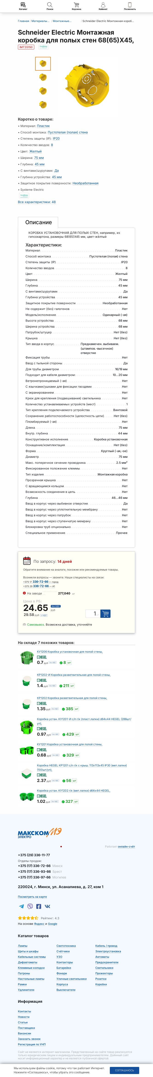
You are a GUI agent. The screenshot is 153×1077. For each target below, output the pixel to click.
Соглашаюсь (124, 1070)
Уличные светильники (72, 972)
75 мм (38, 155)
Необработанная (85, 179)
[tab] (38, 217)
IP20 (56, 138)
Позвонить (130, 6)
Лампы (22, 939)
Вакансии (24, 1026)
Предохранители (106, 955)
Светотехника (66, 939)
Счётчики (63, 944)
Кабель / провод (106, 939)
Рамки (22, 977)
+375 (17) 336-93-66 (38, 865)
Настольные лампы (31, 972)
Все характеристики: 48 (35, 197)
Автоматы (102, 950)
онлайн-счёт (126, 841)
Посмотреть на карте (32, 890)
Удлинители (26, 983)
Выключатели (66, 983)
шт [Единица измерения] (98, 609)
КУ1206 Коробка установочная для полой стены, (70, 646)
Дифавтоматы (27, 955)
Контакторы (65, 955)
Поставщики (26, 1021)
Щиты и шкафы (28, 944)
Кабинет (103, 6)
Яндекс (39, 917)
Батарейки (64, 961)
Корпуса (62, 977)
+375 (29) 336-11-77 (33, 850)
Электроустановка (108, 944)
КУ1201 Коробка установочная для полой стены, (69, 739)
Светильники (104, 961)
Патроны (24, 966)
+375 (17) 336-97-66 (40, 871)
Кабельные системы (32, 950)
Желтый (35, 150)
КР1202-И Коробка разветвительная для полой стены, (73, 669)
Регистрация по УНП (32, 1037)
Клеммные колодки (31, 961)
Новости (23, 1010)
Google (52, 917)
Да (56, 167)
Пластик (43, 126)
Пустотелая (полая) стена (66, 132)
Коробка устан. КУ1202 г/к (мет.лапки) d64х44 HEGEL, (73, 785)
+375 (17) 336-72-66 (39, 860)
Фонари (62, 966)
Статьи (23, 1015)
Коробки (101, 977)
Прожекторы (104, 966)
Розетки (100, 972)
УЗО (59, 950)
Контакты (24, 1004)
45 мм (39, 161)
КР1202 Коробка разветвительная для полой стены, (72, 693)
